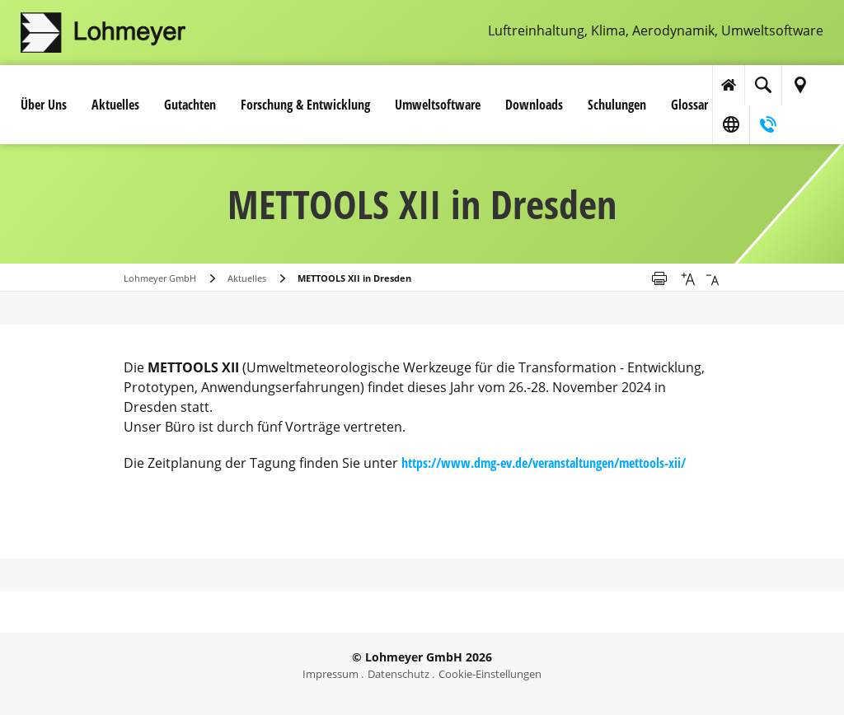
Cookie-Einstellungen (490, 673)
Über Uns (44, 105)
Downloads (534, 105)
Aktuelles (115, 105)
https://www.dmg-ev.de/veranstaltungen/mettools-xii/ (543, 463)
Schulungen (617, 105)
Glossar (689, 105)
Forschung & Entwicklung (305, 105)
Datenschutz (398, 673)
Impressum (330, 673)
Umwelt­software (438, 105)
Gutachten (190, 105)
